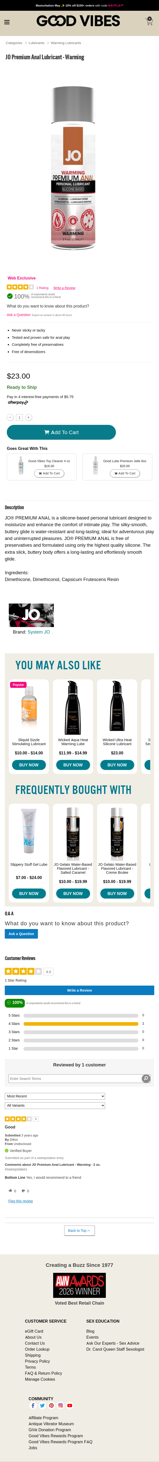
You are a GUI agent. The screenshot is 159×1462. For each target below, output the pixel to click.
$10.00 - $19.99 (73, 881)
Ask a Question (19, 315)
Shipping (33, 1355)
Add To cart (61, 432)
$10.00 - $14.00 (29, 752)
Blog (90, 1331)
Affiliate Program (43, 1417)
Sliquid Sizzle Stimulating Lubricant (29, 742)
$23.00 (117, 752)
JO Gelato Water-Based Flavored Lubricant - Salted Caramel (73, 868)
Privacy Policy (37, 1361)
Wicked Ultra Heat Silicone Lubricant (117, 742)
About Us (33, 1337)
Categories (14, 43)
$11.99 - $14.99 (73, 752)
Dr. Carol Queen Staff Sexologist (115, 1349)
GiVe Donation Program (50, 1429)
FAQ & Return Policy (43, 1373)
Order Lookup (37, 1349)
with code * (79, 5)
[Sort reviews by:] (55, 1096)
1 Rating (42, 288)
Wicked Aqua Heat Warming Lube (73, 742)
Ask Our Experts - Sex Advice (112, 1343)
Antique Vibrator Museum (51, 1423)
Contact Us (35, 1343)
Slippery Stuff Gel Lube (28, 864)
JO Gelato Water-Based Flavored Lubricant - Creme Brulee (117, 868)
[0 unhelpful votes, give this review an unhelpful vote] (24, 1191)
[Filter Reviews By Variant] (55, 1105)
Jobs (33, 1447)
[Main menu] (7, 21)
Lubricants (37, 43)
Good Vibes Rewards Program (56, 1435)
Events (92, 1337)
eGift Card (34, 1331)
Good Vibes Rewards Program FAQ (60, 1441)
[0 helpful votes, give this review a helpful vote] (11, 1191)
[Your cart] (149, 22)
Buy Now (29, 764)
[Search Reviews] (79, 1078)
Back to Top (79, 1231)
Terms (30, 1367)
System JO (39, 632)
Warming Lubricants (66, 43)
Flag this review (20, 1201)
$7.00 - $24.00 (29, 877)
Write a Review (64, 288)
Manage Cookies (40, 1379)
